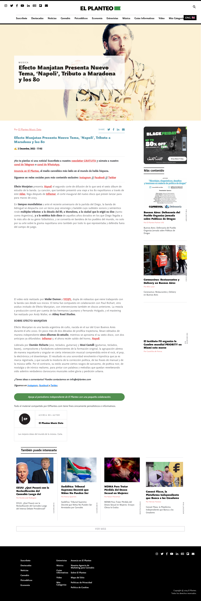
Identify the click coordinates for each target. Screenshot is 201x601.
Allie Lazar (151, 287)
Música (24, 62)
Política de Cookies (80, 587)
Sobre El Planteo (78, 573)
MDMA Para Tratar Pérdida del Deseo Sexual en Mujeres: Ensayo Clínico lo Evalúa (119, 491)
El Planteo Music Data (29, 129)
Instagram (85, 177)
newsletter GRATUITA (83, 160)
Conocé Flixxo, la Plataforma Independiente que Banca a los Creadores (162, 495)
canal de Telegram (24, 164)
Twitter (112, 177)
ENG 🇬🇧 (190, 17)
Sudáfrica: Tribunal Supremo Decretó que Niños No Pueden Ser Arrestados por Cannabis (76, 491)
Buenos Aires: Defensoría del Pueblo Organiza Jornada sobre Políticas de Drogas (162, 216)
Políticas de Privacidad (81, 582)
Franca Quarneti (70, 497)
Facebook (99, 177)
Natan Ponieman (113, 497)
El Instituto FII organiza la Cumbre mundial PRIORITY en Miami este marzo (163, 344)
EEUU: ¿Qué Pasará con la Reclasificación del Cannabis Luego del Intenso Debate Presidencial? (32, 494)
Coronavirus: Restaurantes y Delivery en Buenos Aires (161, 281)
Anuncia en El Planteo (26, 171)
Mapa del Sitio (77, 577)
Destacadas (140, 507)
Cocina (186, 277)
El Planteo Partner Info (155, 223)
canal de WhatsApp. (48, 164)
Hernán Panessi (155, 502)
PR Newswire (186, 338)
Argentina (186, 215)
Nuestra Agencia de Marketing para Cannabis (82, 566)
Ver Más (100, 528)
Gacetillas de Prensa (154, 351)
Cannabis (54, 507)
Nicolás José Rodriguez (27, 498)
